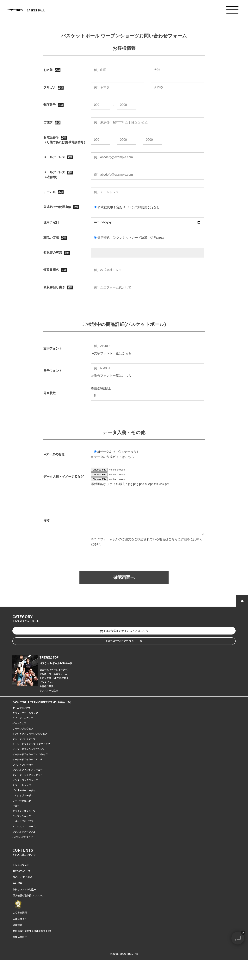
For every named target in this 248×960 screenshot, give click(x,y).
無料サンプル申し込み (24, 889)
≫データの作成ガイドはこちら (112, 456)
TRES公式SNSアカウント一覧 (124, 641)
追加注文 (17, 924)
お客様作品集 (46, 686)
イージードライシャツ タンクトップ (31, 743)
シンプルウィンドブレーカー (27, 769)
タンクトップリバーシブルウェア (29, 733)
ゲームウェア (19, 723)
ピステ (15, 805)
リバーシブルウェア (22, 728)
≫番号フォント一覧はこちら (111, 375)
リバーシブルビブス (22, 821)
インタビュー (46, 682)
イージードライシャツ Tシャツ (28, 749)
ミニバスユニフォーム (24, 826)
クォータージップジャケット (27, 774)
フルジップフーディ (22, 795)
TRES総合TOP (49, 657)
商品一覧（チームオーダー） (55, 669)
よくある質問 (20, 912)
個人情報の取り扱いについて (28, 895)
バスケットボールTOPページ (56, 663)
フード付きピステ (21, 800)
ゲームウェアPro (21, 707)
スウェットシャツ (21, 785)
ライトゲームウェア (22, 718)
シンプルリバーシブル (23, 831)
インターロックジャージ (25, 780)
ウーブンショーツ (21, 816)
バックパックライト (22, 836)
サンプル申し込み (49, 690)
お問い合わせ (20, 936)
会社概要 (17, 883)
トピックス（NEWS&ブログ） (55, 677)
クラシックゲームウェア (25, 713)
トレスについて (21, 864)
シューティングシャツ (23, 738)
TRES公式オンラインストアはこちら (124, 630)
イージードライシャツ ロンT (27, 759)
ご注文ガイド (20, 918)
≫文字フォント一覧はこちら (111, 353)
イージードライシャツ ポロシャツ (30, 754)
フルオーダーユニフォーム (53, 673)
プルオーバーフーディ (23, 790)
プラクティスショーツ (23, 810)
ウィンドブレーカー (22, 764)
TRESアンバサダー (22, 871)
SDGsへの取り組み (23, 877)
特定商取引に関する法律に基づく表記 (32, 930)
